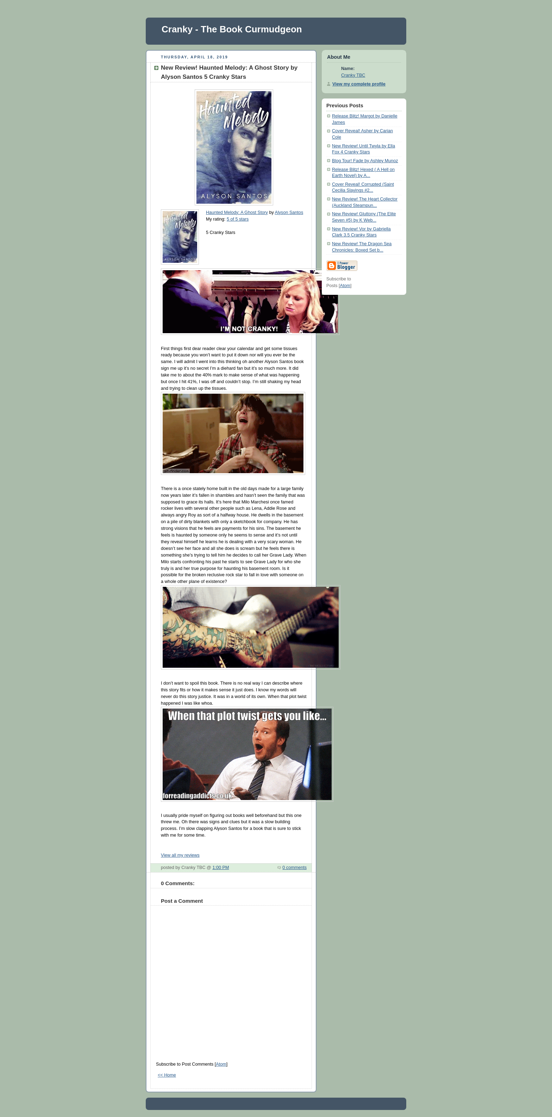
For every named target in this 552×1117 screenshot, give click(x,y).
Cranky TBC (353, 75)
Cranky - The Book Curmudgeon (232, 29)
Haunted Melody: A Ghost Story (237, 212)
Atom (221, 1064)
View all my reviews (180, 855)
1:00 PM (220, 867)
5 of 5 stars (238, 219)
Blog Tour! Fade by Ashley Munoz (365, 160)
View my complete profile (358, 84)
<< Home (167, 1075)
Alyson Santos (289, 212)
